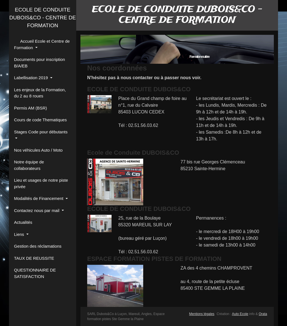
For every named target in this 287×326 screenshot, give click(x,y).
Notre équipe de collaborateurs (29, 165)
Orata (263, 314)
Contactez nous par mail (37, 210)
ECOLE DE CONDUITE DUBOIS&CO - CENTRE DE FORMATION (42, 17)
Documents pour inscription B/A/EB (39, 62)
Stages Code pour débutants (41, 131)
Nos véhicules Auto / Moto (38, 150)
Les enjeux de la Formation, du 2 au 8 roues (40, 93)
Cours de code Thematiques (40, 119)
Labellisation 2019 (31, 77)
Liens (19, 234)
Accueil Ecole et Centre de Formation (42, 44)
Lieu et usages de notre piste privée (41, 183)
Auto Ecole (240, 314)
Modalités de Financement (39, 198)
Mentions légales (201, 314)
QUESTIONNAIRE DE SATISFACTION (35, 273)
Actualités (23, 222)
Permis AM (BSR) (30, 108)
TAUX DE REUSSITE (34, 258)
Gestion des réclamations (37, 246)
